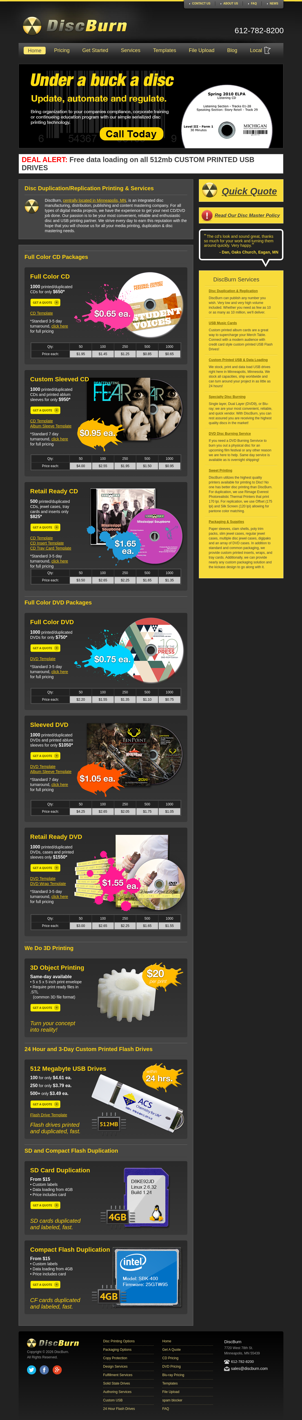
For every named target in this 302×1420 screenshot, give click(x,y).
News (274, 3)
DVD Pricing (171, 1367)
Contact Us (201, 3)
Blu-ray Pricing (173, 1375)
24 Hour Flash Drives (119, 1409)
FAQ (254, 3)
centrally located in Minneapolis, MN (94, 200)
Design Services (115, 1367)
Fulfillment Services (117, 1375)
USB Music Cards (223, 323)
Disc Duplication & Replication (233, 291)
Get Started (95, 50)
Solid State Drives (116, 1383)
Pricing (62, 50)
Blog (232, 50)
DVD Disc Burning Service (230, 434)
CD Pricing (170, 1358)
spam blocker (172, 1400)
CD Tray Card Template (50, 548)
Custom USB (113, 1400)
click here (60, 326)
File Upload (201, 50)
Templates (164, 50)
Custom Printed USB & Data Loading (238, 360)
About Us (230, 3)
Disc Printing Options (119, 1341)
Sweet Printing (220, 470)
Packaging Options (117, 1350)
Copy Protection (115, 1358)
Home (34, 50)
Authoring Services (117, 1392)
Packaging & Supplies (226, 522)
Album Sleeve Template (51, 426)
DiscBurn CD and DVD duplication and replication (75, 26)
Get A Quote (171, 1350)
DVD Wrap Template (48, 883)
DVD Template (42, 659)
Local (256, 50)
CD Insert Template (47, 543)
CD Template (41, 313)
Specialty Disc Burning (227, 397)
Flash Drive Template (48, 1115)
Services (130, 50)
